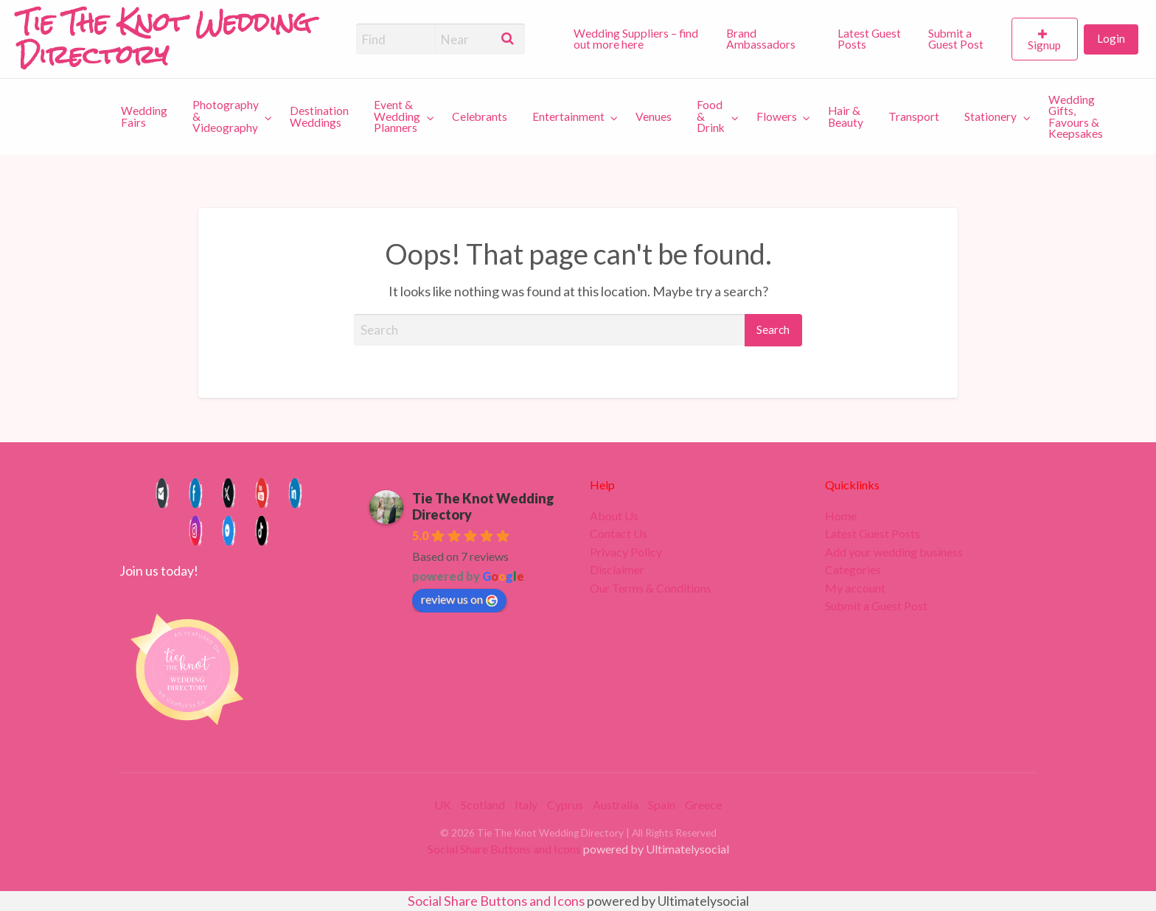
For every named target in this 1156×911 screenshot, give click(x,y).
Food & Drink (711, 116)
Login (1111, 38)
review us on (459, 599)
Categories (853, 570)
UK (442, 804)
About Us (614, 516)
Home (841, 516)
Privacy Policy (626, 552)
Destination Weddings (319, 116)
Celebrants (479, 116)
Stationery (990, 116)
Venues (654, 116)
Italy (526, 804)
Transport (913, 116)
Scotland (483, 804)
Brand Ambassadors (760, 39)
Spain (661, 804)
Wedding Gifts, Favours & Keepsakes (1075, 117)
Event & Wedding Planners (397, 116)
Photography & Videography (225, 116)
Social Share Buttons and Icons (504, 849)
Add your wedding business (894, 552)
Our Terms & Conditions (650, 588)
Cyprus (565, 804)
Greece (703, 804)
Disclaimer (617, 570)
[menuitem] (637, 39)
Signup (1044, 45)
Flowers (776, 116)
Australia (615, 804)
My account (855, 588)
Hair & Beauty (845, 116)
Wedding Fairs (144, 116)
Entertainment (568, 116)
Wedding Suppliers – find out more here (636, 39)
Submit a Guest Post (955, 39)
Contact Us (618, 534)
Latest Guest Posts (869, 39)
